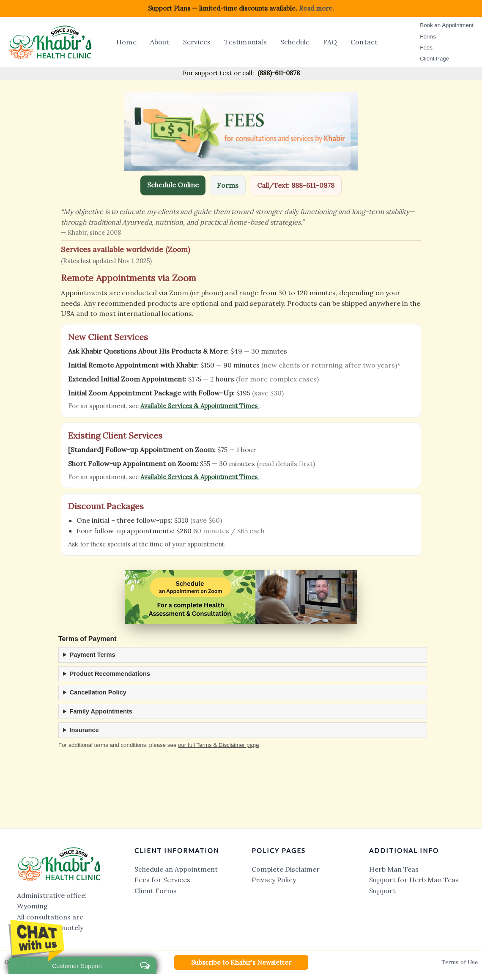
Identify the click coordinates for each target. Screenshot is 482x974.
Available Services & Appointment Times (199, 406)
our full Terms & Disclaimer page (218, 745)
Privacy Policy (274, 879)
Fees (426, 47)
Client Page (434, 58)
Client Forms (155, 890)
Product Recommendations (110, 673)
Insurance (84, 730)
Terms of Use (459, 962)
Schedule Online (173, 185)
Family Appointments (101, 711)
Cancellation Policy (98, 692)
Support (382, 890)
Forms (428, 36)
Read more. (316, 8)
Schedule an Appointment (176, 869)
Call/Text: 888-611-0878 (295, 185)
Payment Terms (92, 654)
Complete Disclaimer (286, 869)
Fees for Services (162, 879)
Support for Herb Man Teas (414, 879)
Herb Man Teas (394, 869)
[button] (241, 962)
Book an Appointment (447, 25)
